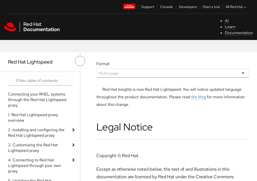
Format (102, 63)
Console (166, 7)
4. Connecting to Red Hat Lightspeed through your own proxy (34, 165)
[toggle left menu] (80, 61)
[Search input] (40, 80)
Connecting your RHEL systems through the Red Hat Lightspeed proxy (37, 100)
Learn (230, 26)
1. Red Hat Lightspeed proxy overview (33, 117)
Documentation (239, 32)
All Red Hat (236, 7)
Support (147, 7)
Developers (188, 7)
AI (227, 20)
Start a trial (211, 7)
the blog (198, 97)
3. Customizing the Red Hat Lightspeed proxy (33, 147)
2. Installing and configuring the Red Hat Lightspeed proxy (36, 132)
